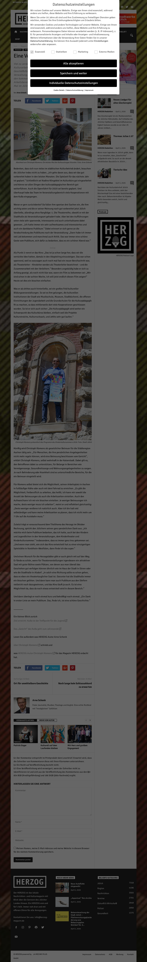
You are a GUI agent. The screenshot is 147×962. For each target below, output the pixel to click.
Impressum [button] (89, 90)
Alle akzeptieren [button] (73, 63)
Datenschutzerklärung (41, 41)
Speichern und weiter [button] (73, 73)
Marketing (80, 51)
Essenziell (37, 51)
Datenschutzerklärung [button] (75, 90)
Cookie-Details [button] (59, 90)
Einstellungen (101, 41)
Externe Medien (104, 51)
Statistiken (59, 51)
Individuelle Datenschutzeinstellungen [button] (73, 83)
